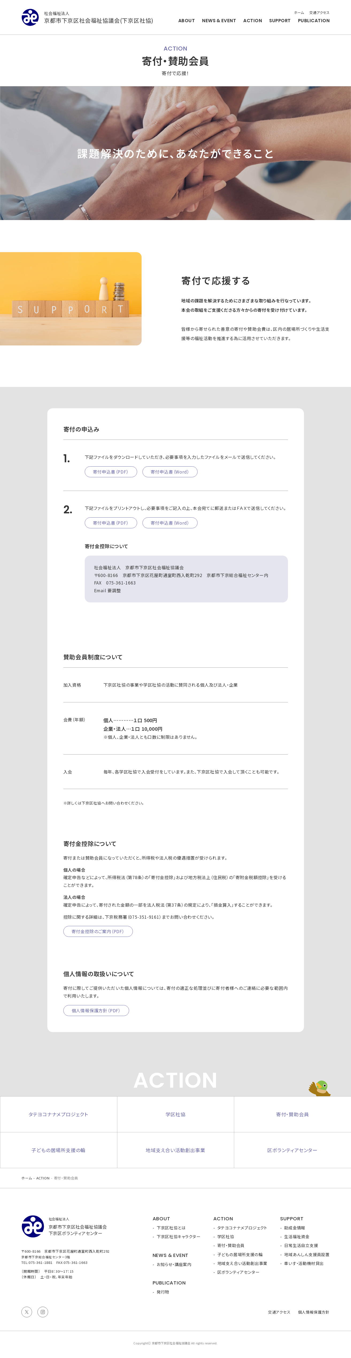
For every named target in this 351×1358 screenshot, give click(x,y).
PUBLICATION (314, 20)
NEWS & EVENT (219, 20)
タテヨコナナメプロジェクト (58, 1114)
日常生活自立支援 (301, 1245)
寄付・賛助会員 (292, 1114)
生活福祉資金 (297, 1236)
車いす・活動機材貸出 (304, 1263)
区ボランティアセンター (292, 1150)
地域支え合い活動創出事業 (175, 1150)
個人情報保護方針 (314, 1312)
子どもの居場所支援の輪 (58, 1150)
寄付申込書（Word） (170, 471)
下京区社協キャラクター (178, 1236)
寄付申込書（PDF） (111, 471)
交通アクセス (319, 12)
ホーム (299, 12)
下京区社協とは (171, 1227)
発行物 (163, 1292)
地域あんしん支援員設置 (307, 1254)
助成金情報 (294, 1227)
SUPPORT (280, 20)
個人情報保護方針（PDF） (96, 1010)
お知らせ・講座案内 (174, 1264)
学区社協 (175, 1114)
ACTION (252, 20)
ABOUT (186, 20)
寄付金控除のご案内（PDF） (98, 931)
